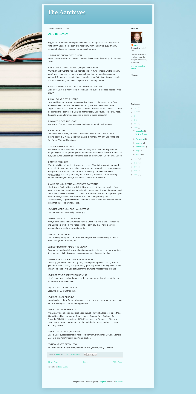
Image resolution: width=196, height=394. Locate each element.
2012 (136, 120)
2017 (136, 112)
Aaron (136, 45)
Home (85, 362)
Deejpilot (102, 382)
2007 (136, 167)
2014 (136, 116)
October (139, 143)
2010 (136, 128)
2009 (136, 159)
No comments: (75, 354)
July (138, 151)
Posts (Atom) (63, 367)
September (140, 147)
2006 (136, 171)
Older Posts (117, 362)
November (140, 139)
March (138, 154)
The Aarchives (67, 12)
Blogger (119, 382)
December (140, 131)
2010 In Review (58, 33)
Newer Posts (53, 362)
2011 (136, 124)
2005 (136, 175)
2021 (136, 108)
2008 (136, 163)
